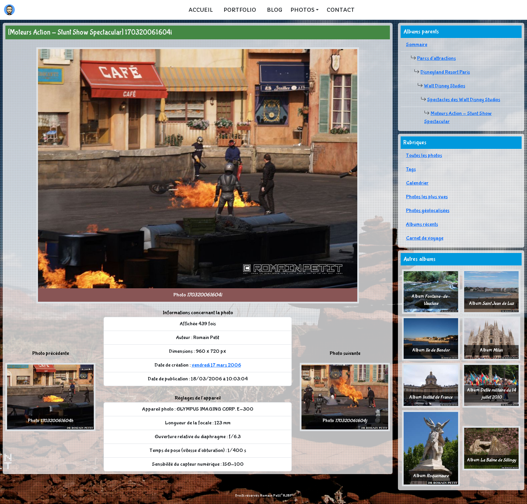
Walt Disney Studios (444, 86)
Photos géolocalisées (427, 210)
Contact (341, 9)
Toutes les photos (424, 155)
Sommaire (416, 44)
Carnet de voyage (424, 238)
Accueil (201, 9)
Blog (274, 9)
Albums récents (422, 224)
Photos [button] (302, 9)
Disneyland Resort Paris (445, 72)
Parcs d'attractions (436, 58)
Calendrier (417, 183)
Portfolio (240, 9)
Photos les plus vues (427, 197)
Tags (411, 169)
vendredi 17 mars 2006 (216, 365)
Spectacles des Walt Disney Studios (463, 99)
